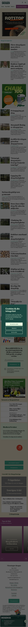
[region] (14, 313)
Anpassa (14, 328)
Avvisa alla (14, 332)
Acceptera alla (14, 324)
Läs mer (11, 318)
